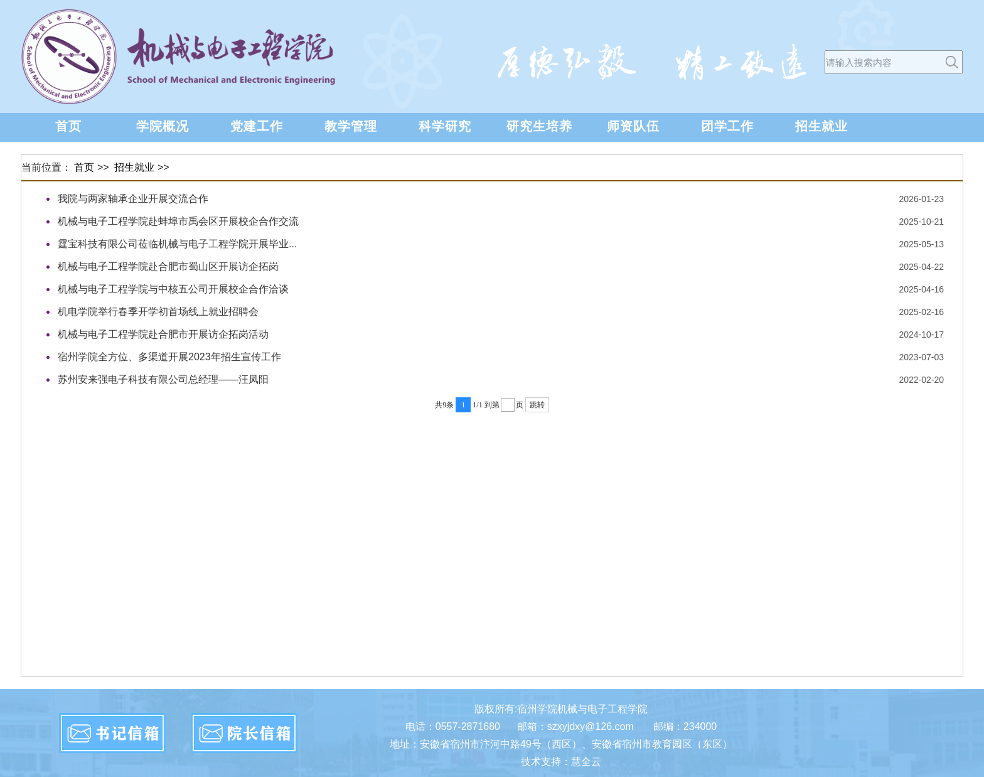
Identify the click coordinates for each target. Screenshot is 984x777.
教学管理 (350, 126)
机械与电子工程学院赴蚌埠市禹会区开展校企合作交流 (178, 221)
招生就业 (821, 126)
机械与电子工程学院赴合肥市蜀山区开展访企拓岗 (168, 266)
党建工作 (256, 126)
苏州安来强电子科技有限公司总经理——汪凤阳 (163, 379)
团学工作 (727, 126)
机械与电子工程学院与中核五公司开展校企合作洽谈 (173, 289)
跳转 (537, 404)
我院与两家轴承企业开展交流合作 (133, 198)
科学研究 (445, 126)
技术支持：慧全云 (561, 761)
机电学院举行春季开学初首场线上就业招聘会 (158, 311)
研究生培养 (539, 126)
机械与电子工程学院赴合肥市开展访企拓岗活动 (163, 334)
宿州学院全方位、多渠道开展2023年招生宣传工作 (169, 356)
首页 (68, 126)
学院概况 (162, 126)
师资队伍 (633, 126)
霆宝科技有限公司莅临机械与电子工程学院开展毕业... (177, 243)
